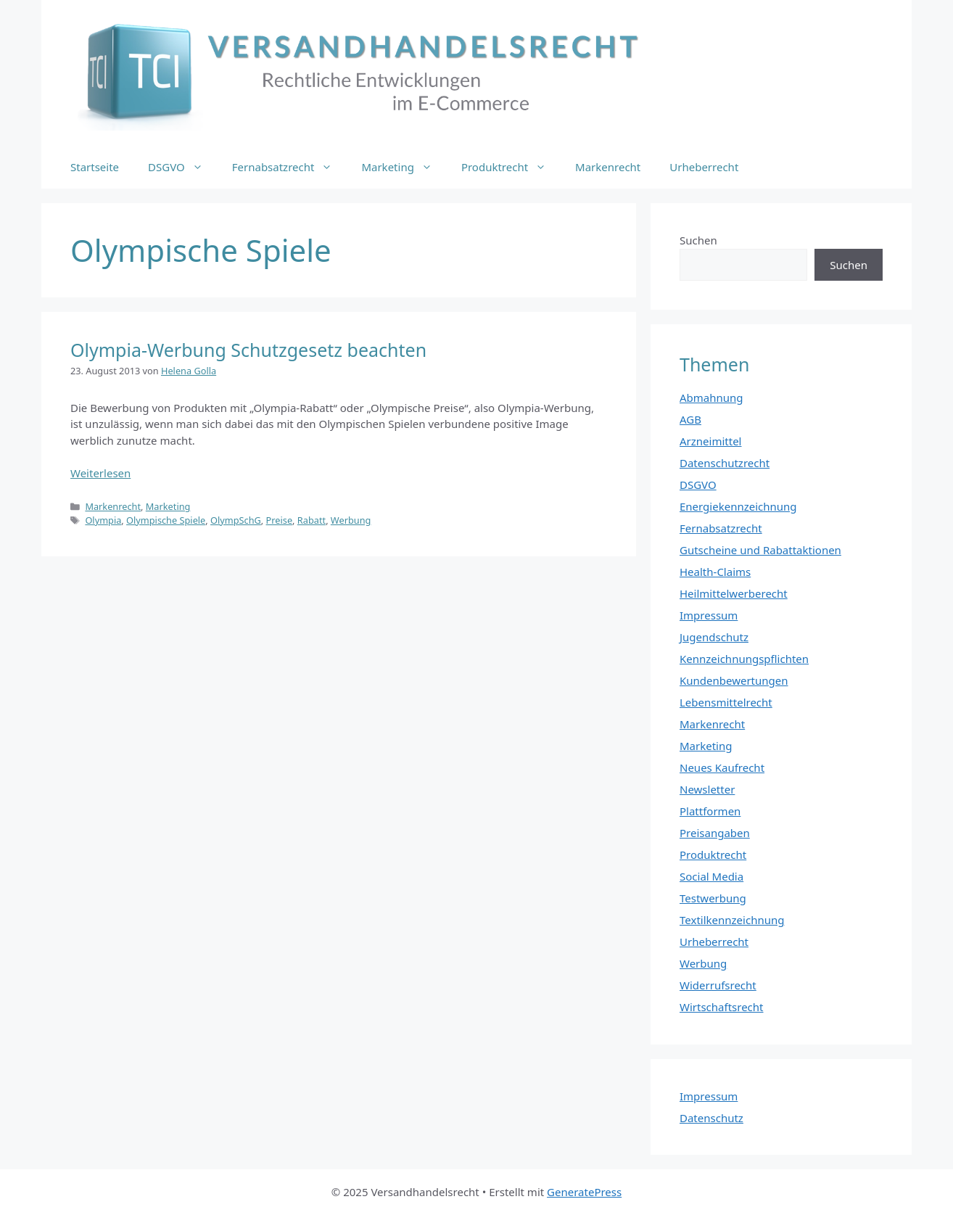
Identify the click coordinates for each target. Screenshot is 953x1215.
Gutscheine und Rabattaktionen (760, 550)
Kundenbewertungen (734, 680)
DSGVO (183, 167)
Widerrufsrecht (718, 985)
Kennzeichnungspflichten (744, 658)
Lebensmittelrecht (726, 702)
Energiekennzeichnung (738, 506)
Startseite (94, 167)
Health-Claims (715, 571)
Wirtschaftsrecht (722, 1007)
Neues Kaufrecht (722, 767)
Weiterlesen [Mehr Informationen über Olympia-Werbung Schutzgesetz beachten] (100, 473)
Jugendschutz (714, 637)
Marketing (403, 167)
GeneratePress (584, 1192)
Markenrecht (607, 167)
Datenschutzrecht (725, 463)
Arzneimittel (711, 441)
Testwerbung (713, 898)
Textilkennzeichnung (732, 920)
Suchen (698, 240)
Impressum (709, 615)
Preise (279, 520)
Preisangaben (715, 832)
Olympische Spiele (165, 520)
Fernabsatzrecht (289, 167)
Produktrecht (511, 167)
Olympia (103, 520)
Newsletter (707, 789)
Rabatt (311, 520)
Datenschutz (711, 1118)
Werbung (351, 520)
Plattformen (710, 811)
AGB (690, 419)
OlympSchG (235, 520)
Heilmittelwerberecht (734, 593)
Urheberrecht (703, 167)
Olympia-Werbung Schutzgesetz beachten (248, 349)
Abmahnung (711, 397)
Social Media (711, 876)
